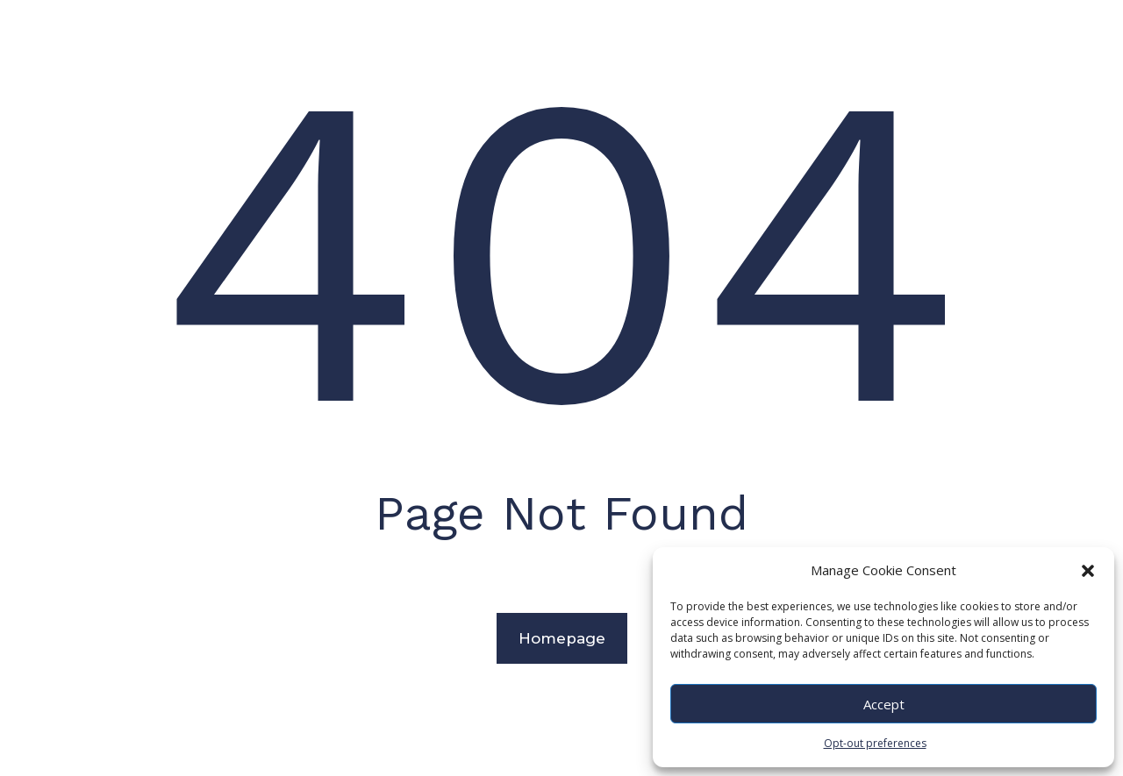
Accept (884, 704)
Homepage (562, 638)
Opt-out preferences (875, 743)
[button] (1088, 571)
